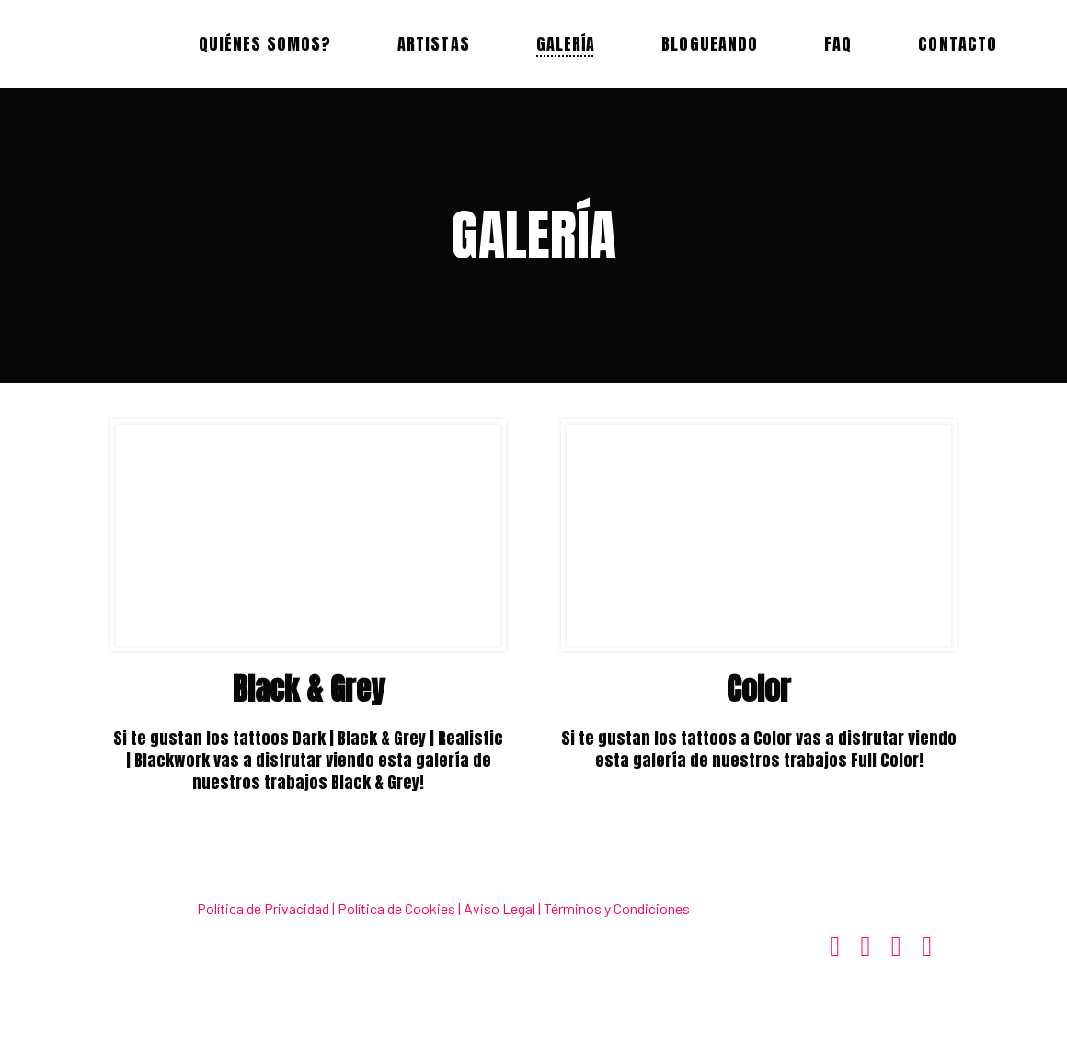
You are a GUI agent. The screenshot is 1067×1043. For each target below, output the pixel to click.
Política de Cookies (396, 908)
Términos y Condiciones (617, 908)
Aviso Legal (499, 908)
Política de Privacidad (263, 908)
